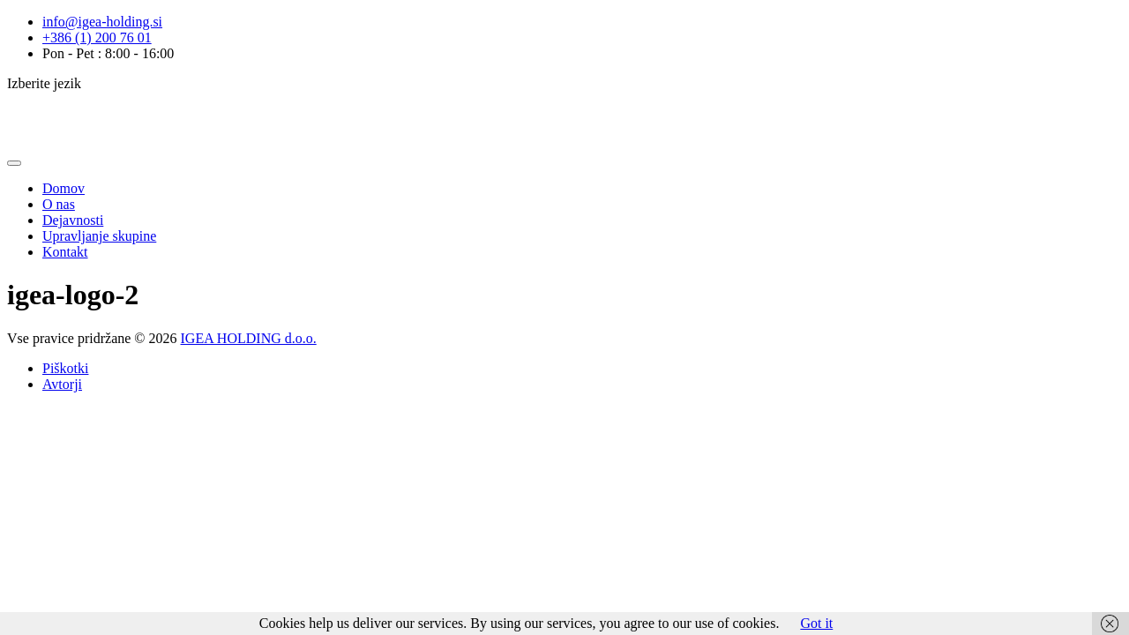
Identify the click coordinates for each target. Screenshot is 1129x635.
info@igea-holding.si (102, 21)
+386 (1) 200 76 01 (97, 37)
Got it (816, 623)
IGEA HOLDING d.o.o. (249, 338)
